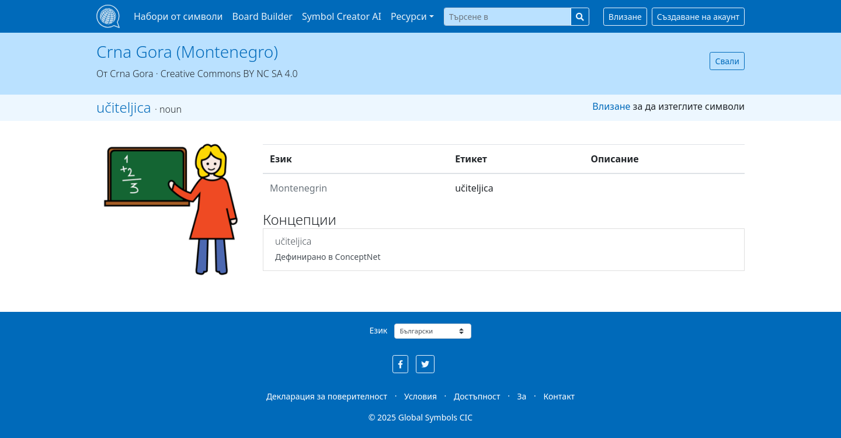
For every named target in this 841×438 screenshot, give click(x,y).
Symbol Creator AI (341, 16)
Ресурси (409, 16)
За (522, 396)
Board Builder (262, 16)
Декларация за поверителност (326, 396)
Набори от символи (178, 16)
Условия (420, 396)
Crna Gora (131, 73)
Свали (727, 61)
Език (379, 330)
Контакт (559, 396)
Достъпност (477, 396)
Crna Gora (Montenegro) (187, 51)
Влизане (625, 16)
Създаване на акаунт (698, 16)
